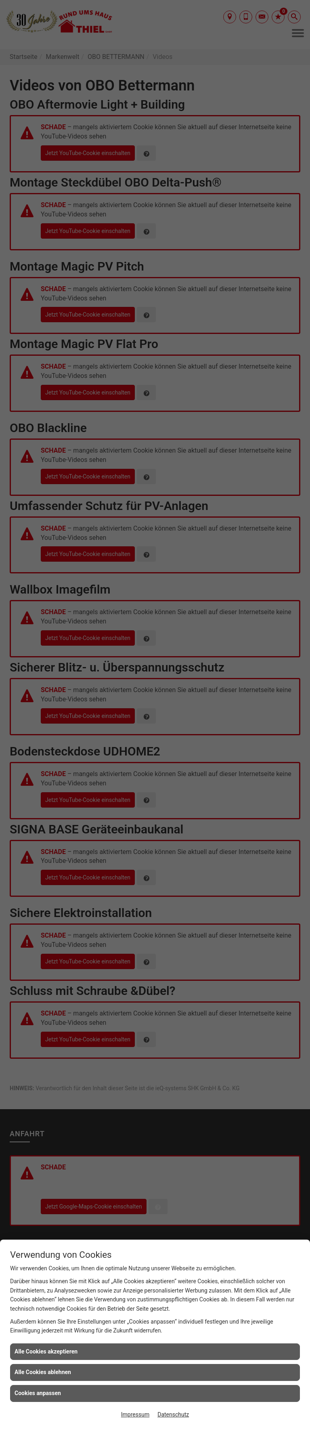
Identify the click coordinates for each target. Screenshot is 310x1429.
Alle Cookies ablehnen (43, 1372)
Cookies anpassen (38, 1393)
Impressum (135, 1414)
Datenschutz (173, 1414)
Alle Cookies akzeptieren (46, 1351)
